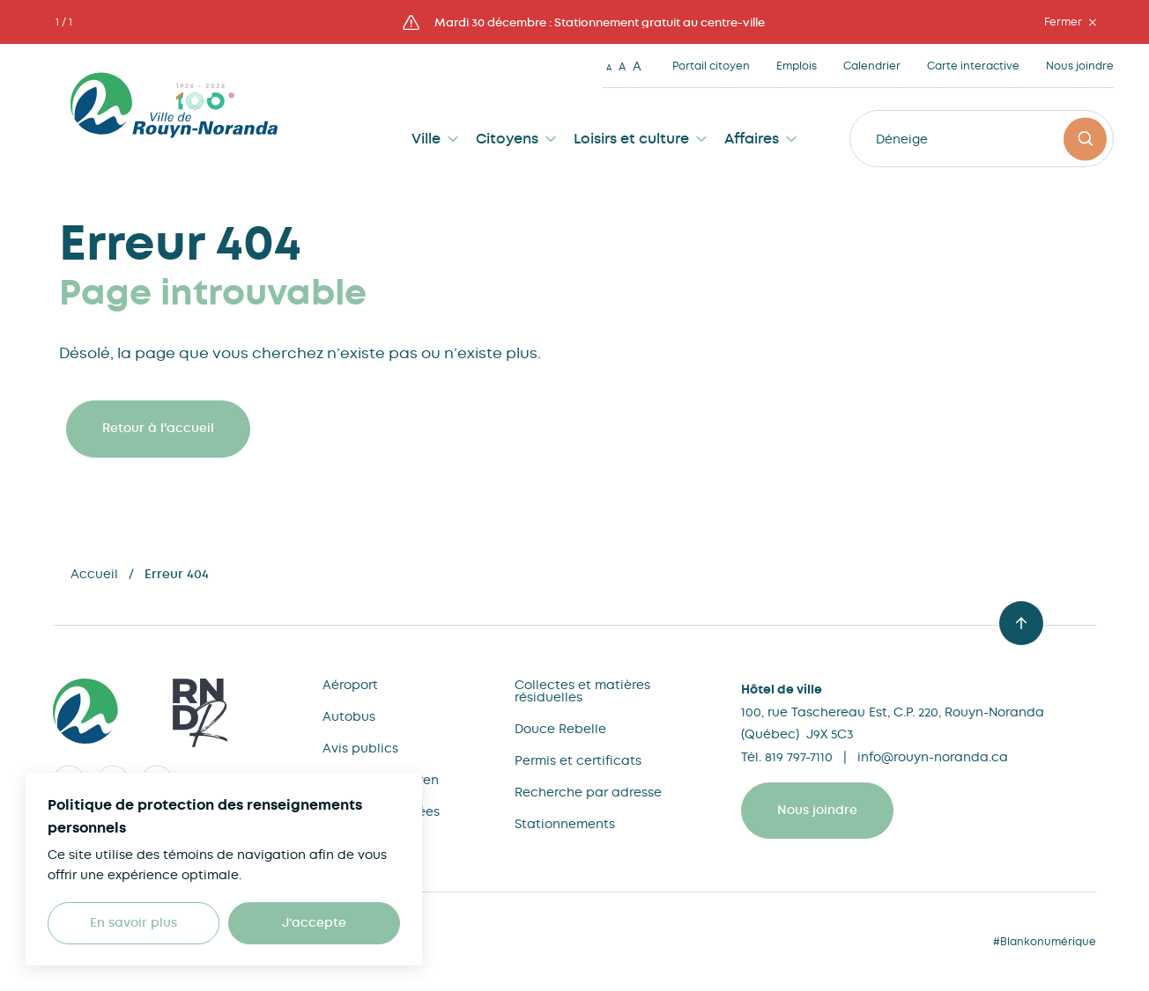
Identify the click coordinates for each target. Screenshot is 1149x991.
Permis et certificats (578, 760)
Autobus (348, 716)
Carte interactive (973, 66)
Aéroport (350, 685)
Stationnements (565, 824)
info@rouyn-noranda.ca (932, 757)
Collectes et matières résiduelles (582, 691)
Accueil (94, 574)
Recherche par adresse (588, 792)
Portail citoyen (711, 66)
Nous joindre (1080, 66)
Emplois (796, 66)
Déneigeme (911, 139)
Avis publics (360, 748)
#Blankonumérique (1044, 942)
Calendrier (872, 66)
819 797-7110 (799, 757)
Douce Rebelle (560, 729)
